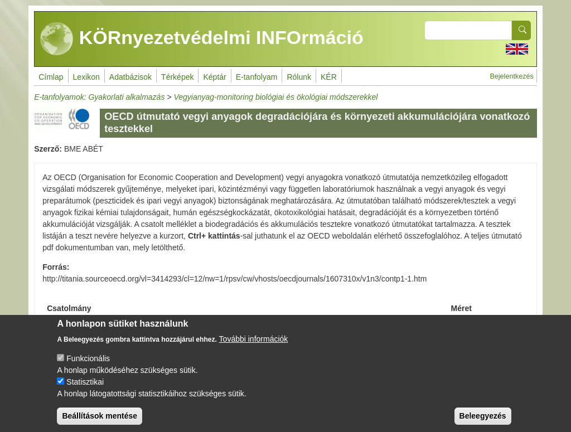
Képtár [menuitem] (214, 76)
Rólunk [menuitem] (299, 76)
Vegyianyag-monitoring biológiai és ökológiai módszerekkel (275, 97)
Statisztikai (85, 390)
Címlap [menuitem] (50, 76)
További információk (253, 347)
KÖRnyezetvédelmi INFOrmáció (202, 39)
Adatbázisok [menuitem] (130, 76)
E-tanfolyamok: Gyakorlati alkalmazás (99, 97)
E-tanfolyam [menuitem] (257, 76)
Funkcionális (88, 366)
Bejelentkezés (511, 76)
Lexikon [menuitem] (86, 76)
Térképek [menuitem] (177, 76)
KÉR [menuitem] (329, 76)
